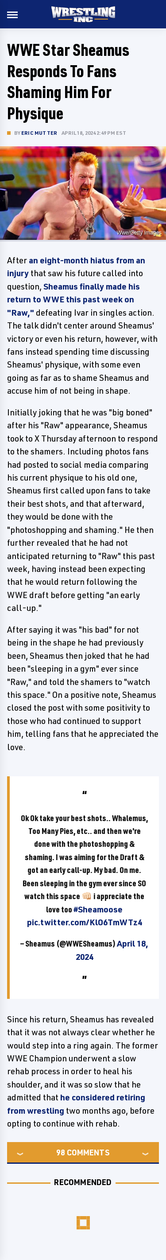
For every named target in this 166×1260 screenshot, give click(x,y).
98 (60, 1152)
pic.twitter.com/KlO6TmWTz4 (84, 922)
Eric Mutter (39, 132)
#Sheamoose (98, 909)
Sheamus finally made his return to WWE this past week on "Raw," (73, 299)
